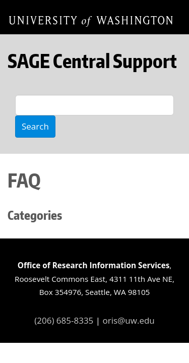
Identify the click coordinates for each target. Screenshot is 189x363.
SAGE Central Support (92, 61)
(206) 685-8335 (63, 320)
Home (91, 21)
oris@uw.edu (129, 320)
